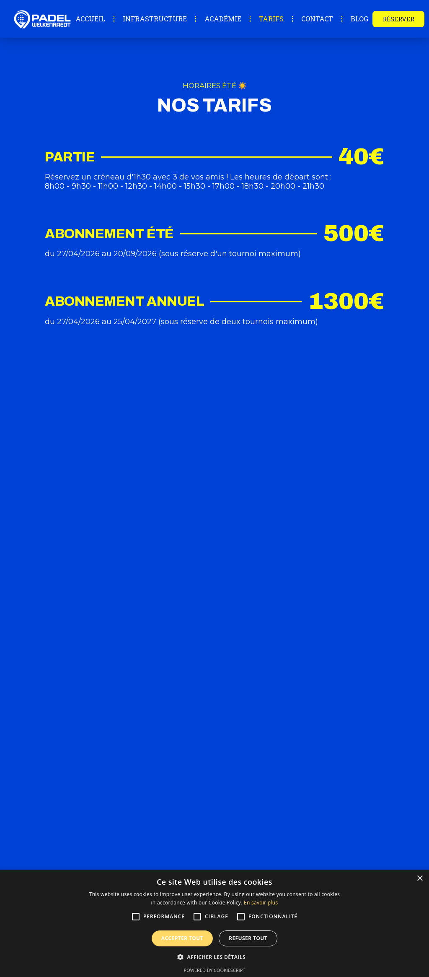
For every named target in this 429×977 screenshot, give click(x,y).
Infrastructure (155, 18)
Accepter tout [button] (182, 938)
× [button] (419, 879)
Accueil (90, 18)
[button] (214, 957)
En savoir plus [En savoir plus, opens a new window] (261, 902)
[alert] (214, 923)
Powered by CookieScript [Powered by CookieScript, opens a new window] (215, 970)
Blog (359, 18)
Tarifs (271, 18)
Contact (317, 18)
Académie (222, 18)
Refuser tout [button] (248, 938)
